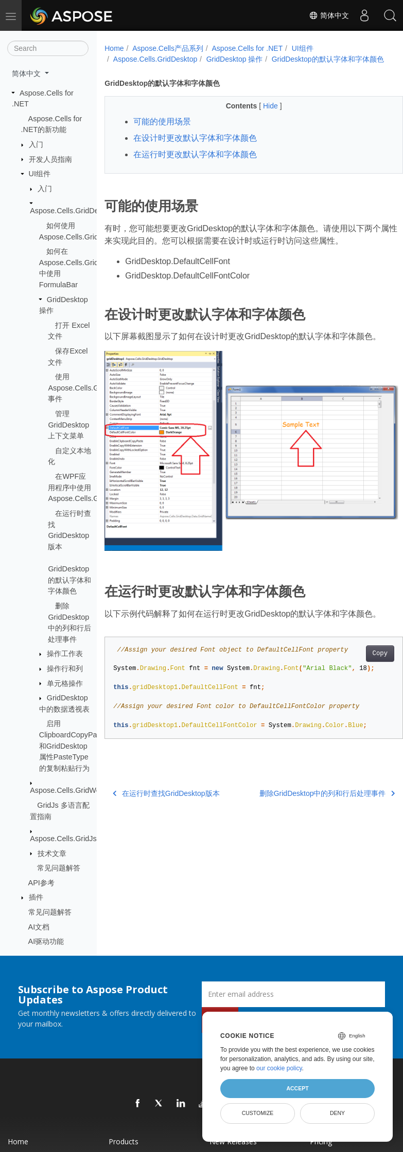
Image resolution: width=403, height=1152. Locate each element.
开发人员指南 (50, 159)
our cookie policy (279, 1068)
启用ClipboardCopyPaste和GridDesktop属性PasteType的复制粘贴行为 (73, 745)
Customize (258, 1113)
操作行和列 (65, 668)
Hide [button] (260, 117)
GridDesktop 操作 (234, 59)
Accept (297, 1088)
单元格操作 (65, 683)
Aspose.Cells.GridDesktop (73, 211)
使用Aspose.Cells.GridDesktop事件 (91, 388)
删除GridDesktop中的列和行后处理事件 (306, 790)
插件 (36, 897)
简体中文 (329, 15)
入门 (36, 144)
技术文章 (52, 853)
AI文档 (39, 927)
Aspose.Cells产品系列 (167, 48)
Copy (358, 650)
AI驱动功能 (46, 941)
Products (123, 1141)
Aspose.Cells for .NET (247, 48)
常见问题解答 (58, 868)
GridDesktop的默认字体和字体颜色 (69, 580)
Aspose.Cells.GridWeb (67, 790)
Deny (337, 1113)
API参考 (41, 883)
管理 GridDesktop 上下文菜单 (68, 425)
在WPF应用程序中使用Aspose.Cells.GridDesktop (91, 487)
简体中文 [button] (27, 73)
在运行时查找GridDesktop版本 (166, 790)
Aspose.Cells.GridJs (63, 838)
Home (114, 48)
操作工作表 (65, 653)
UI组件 (39, 174)
